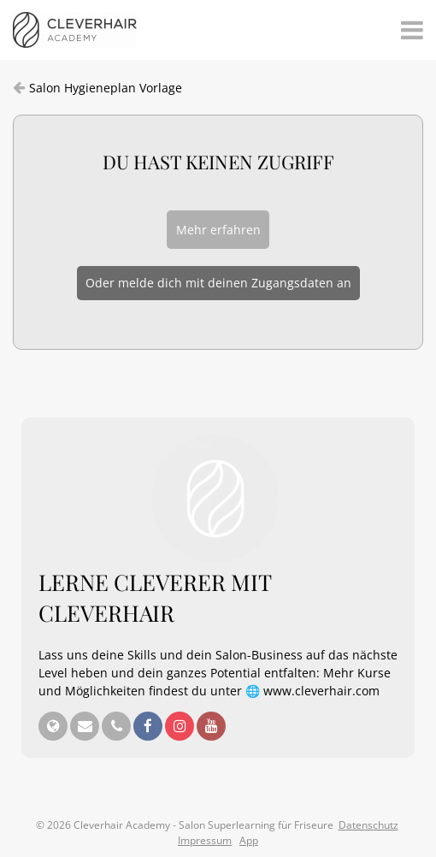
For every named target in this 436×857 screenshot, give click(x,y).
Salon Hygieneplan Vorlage (105, 88)
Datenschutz (368, 825)
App (248, 840)
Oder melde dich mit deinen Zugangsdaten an (218, 283)
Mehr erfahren (218, 230)
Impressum (205, 840)
